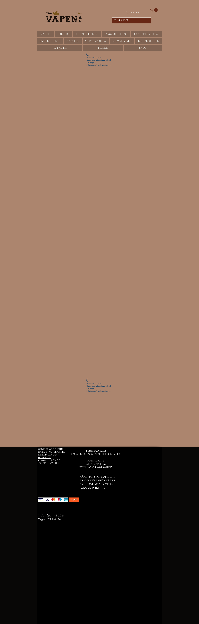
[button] (154, 10)
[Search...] (131, 20)
